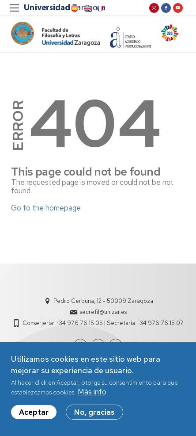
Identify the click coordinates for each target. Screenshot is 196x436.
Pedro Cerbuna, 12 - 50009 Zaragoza (103, 301)
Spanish (74, 8)
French (99, 8)
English (86, 8)
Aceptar (34, 413)
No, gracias (94, 413)
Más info (92, 393)
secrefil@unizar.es (103, 312)
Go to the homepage (46, 208)
